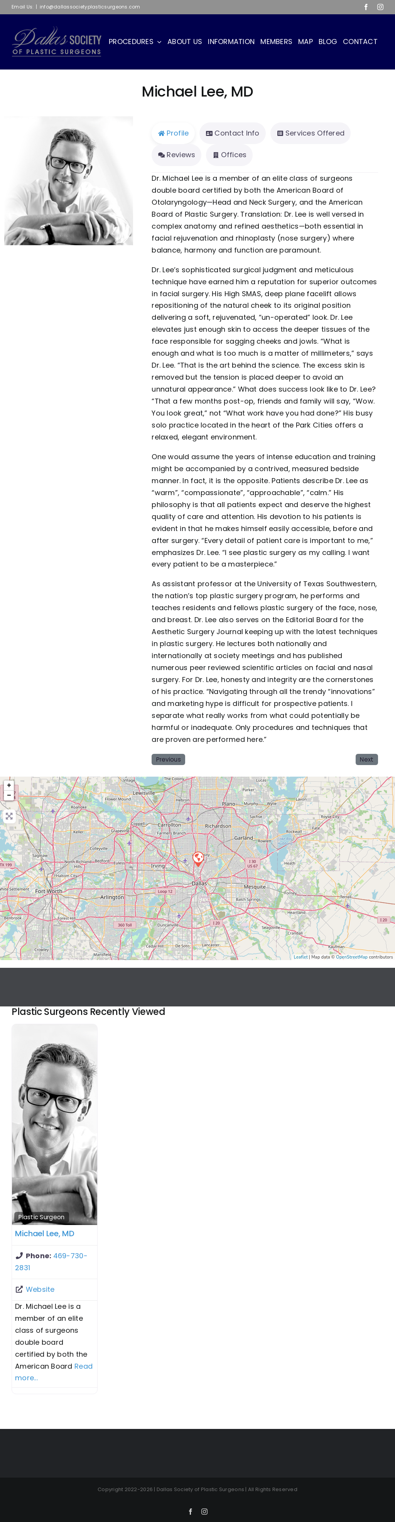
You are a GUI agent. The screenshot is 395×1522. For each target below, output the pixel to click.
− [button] (9, 795)
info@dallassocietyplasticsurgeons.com (90, 6)
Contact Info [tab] (232, 133)
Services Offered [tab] (310, 133)
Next (366, 759)
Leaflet (301, 957)
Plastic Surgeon (41, 1217)
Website (40, 1289)
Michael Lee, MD (44, 1233)
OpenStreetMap (352, 957)
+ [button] (9, 785)
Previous (168, 759)
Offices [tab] (229, 154)
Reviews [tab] (176, 154)
